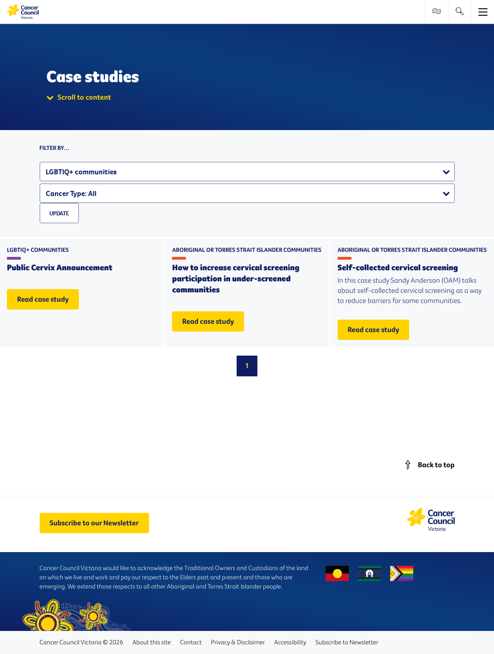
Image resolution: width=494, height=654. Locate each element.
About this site (151, 642)
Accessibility (290, 642)
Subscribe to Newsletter (346, 642)
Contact (191, 642)
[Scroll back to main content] (427, 464)
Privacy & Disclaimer (238, 642)
